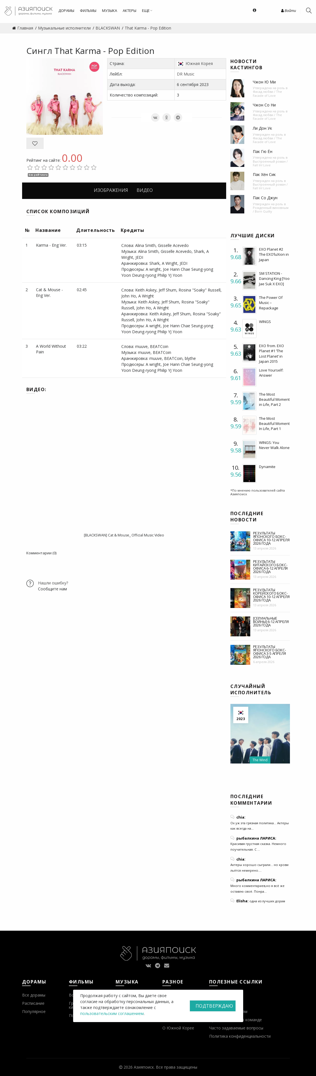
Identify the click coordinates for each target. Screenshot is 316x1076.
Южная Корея (199, 63)
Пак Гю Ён (262, 151)
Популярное (34, 1011)
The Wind (260, 760)
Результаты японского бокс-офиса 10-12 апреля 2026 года (271, 538)
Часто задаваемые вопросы (236, 1028)
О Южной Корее (178, 1028)
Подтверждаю (214, 1006)
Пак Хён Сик (264, 174)
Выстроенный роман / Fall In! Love (270, 163)
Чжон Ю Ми (264, 82)
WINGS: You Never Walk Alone (274, 445)
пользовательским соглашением (112, 1013)
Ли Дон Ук (262, 128)
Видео (145, 190)
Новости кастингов (246, 64)
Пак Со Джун (265, 197)
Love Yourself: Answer (271, 373)
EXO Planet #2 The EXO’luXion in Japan (274, 254)
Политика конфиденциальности (240, 1036)
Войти (288, 10)
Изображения (111, 190)
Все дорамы (33, 995)
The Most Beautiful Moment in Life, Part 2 (274, 399)
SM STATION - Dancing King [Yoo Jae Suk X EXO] (274, 278)
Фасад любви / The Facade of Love (267, 93)
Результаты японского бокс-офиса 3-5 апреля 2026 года (269, 651)
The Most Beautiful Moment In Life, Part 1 (274, 423)
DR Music (185, 74)
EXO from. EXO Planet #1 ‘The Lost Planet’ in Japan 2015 (271, 353)
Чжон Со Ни (264, 105)
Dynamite (267, 466)
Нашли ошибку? (53, 583)
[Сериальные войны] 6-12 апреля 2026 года (271, 621)
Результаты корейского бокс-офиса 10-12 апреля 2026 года (271, 595)
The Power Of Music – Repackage (271, 302)
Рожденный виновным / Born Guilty (271, 209)
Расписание (33, 1003)
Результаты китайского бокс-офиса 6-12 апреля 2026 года (270, 566)
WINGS (265, 321)
